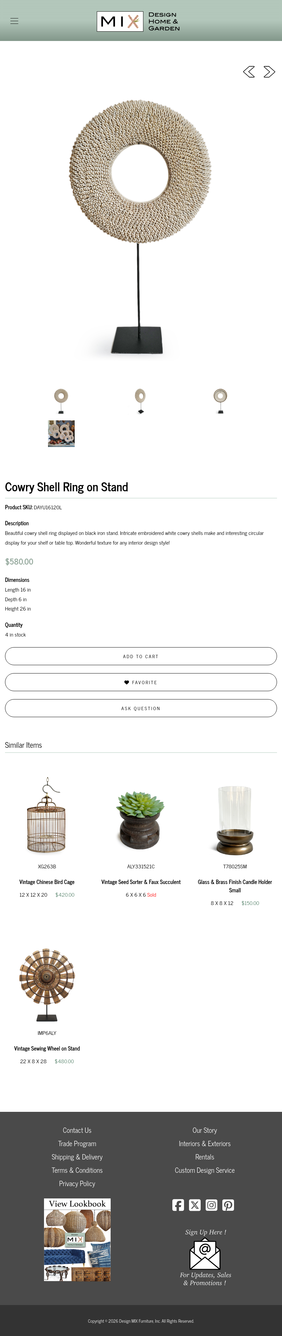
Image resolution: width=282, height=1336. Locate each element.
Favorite (140, 682)
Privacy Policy (77, 1183)
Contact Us (77, 1129)
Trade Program (77, 1143)
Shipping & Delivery (77, 1156)
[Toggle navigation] (14, 21)
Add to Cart (141, 656)
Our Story (205, 1129)
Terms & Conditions (77, 1169)
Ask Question (141, 708)
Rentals (204, 1156)
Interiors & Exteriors (205, 1143)
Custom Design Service (205, 1169)
